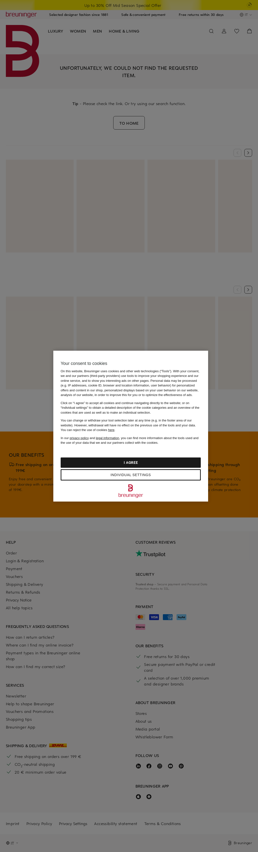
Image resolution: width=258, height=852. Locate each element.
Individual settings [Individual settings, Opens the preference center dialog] (131, 475)
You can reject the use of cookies (87, 430)
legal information (107, 438)
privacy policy (79, 438)
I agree (131, 462)
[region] (130, 426)
